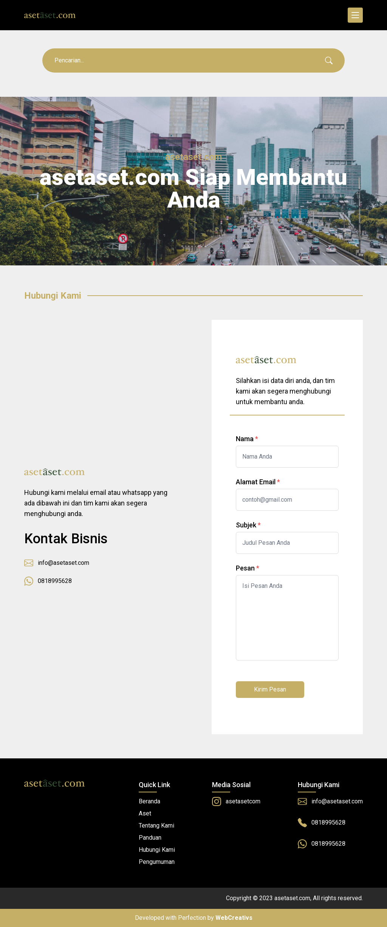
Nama (245, 439)
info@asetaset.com (56, 562)
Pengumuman (157, 861)
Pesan (245, 568)
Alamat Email (256, 482)
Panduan (150, 837)
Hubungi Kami (157, 849)
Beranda (149, 801)
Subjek (246, 525)
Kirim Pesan (270, 689)
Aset (145, 813)
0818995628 (48, 581)
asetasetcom (236, 801)
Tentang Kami (156, 825)
